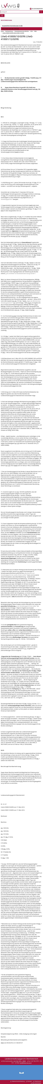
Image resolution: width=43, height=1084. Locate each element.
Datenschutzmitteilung (17, 1081)
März (35, 31)
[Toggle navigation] (2, 15)
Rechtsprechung (9, 31)
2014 (31, 31)
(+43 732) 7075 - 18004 (19, 1061)
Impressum (37, 1081)
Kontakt (29, 1081)
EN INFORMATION (36, 9)
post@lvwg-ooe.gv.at (25, 1063)
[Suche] (41, 11)
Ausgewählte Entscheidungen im (12, 26)
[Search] (19, 11)
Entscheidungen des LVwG (13, 29)
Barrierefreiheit (36, 1083)
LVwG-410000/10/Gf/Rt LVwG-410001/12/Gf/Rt (13, 33)
